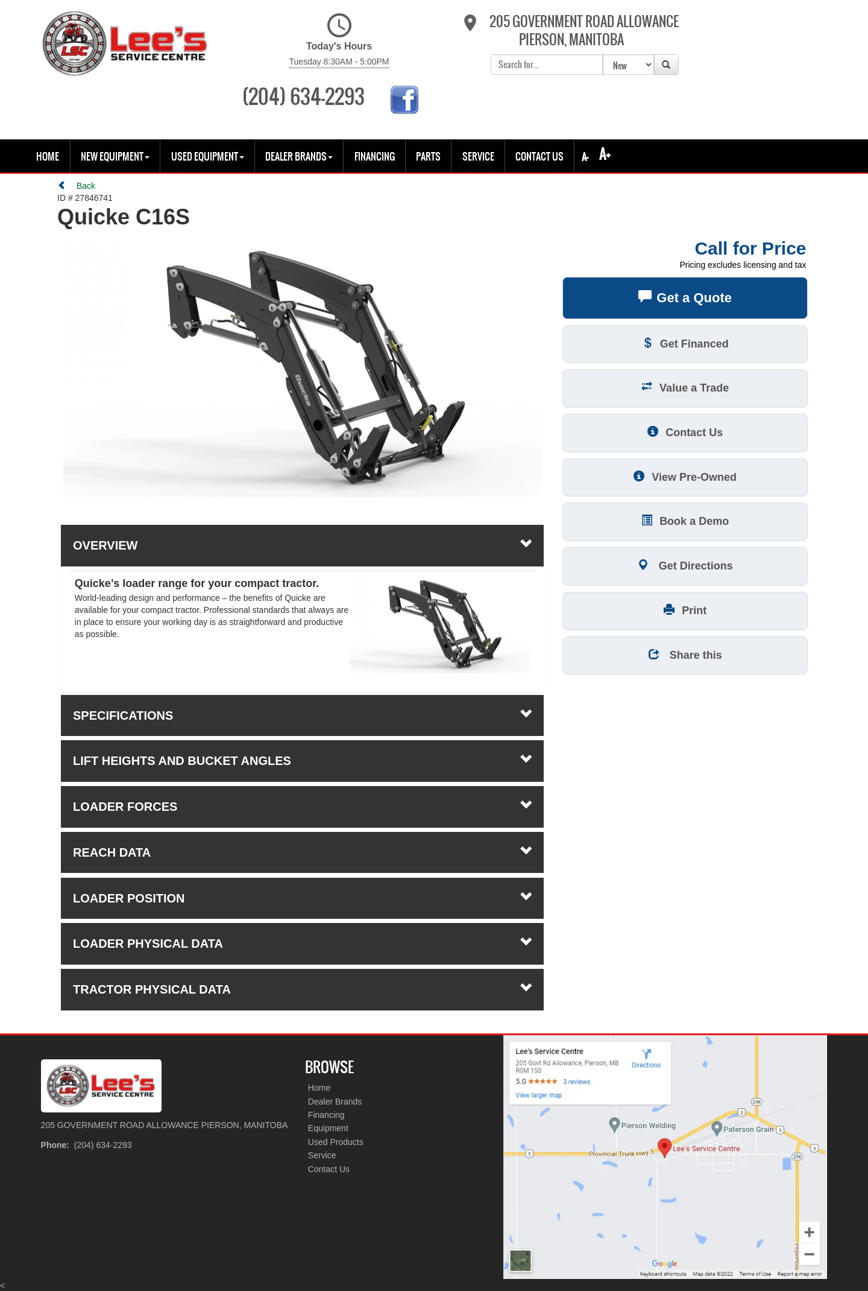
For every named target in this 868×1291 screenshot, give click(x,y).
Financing (374, 101)
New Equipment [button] (115, 101)
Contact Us (539, 101)
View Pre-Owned (685, 421)
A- (584, 102)
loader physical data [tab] (302, 888)
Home (47, 101)
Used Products (335, 1087)
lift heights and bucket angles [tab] (302, 706)
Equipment (328, 1074)
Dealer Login (207, 1266)
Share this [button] (685, 599)
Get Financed (685, 288)
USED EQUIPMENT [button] (207, 101)
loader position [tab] (302, 843)
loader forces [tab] (302, 751)
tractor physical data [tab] (302, 934)
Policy (42, 1266)
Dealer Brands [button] (299, 101)
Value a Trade (685, 333)
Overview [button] (302, 490)
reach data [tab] (302, 797)
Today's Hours (302, 40)
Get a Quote (685, 242)
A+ (605, 99)
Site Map (142, 1266)
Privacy (88, 1266)
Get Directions (685, 510)
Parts (428, 101)
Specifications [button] (302, 660)
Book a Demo (685, 466)
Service (478, 101)
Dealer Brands (335, 1047)
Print (685, 555)
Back (76, 131)
